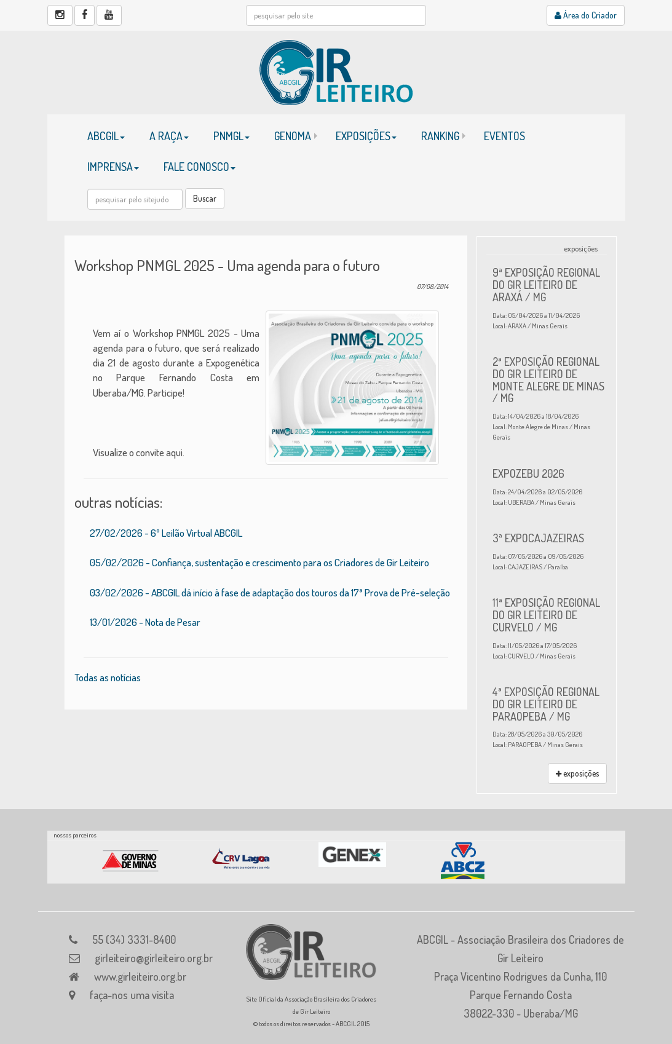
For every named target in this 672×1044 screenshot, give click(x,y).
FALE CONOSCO (199, 166)
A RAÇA (169, 136)
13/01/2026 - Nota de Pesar (145, 621)
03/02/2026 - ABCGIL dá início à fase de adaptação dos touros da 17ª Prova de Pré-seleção (270, 592)
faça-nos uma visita (132, 995)
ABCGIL (106, 136)
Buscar (204, 198)
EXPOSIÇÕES (366, 136)
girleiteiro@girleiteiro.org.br (154, 958)
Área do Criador (586, 15)
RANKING (440, 136)
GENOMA (292, 136)
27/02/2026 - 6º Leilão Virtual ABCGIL (166, 532)
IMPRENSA (113, 166)
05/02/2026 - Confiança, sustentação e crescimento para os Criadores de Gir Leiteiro (259, 562)
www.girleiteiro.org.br (140, 976)
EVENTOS (504, 136)
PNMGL (231, 136)
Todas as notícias (107, 677)
